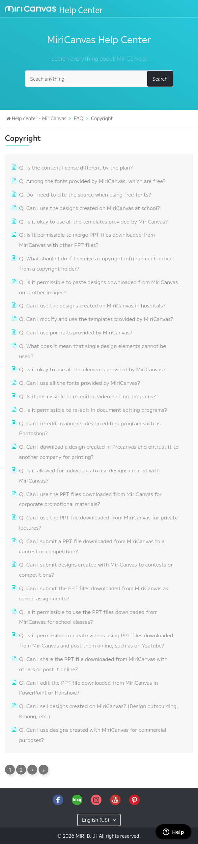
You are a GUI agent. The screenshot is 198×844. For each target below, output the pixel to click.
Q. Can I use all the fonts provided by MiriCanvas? (79, 382)
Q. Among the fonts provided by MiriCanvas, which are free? (92, 180)
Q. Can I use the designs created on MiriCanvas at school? (89, 207)
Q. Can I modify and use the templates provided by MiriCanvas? (96, 318)
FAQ (78, 118)
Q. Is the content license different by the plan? (76, 167)
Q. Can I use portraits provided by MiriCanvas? (75, 332)
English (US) (96, 819)
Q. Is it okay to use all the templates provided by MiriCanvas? (93, 221)
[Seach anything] (99, 78)
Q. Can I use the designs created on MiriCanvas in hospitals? (92, 305)
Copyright (102, 118)
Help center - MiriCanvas (39, 118)
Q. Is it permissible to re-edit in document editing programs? (93, 409)
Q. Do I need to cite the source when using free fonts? (85, 194)
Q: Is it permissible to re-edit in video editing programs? (87, 396)
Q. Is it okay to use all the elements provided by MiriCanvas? (92, 369)
